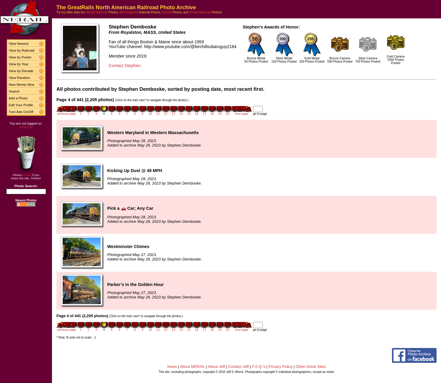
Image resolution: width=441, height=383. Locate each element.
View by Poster (20, 57)
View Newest (19, 43)
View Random (19, 78)
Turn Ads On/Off (21, 112)
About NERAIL (192, 366)
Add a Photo (18, 98)
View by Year (19, 64)
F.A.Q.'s (258, 366)
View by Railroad (21, 50)
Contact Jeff (238, 366)
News (172, 366)
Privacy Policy (280, 366)
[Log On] (26, 127)
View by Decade (21, 71)
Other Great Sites (311, 366)
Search (14, 91)
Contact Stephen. (125, 65)
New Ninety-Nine (21, 84)
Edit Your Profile (21, 105)
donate (27, 175)
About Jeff (216, 366)
